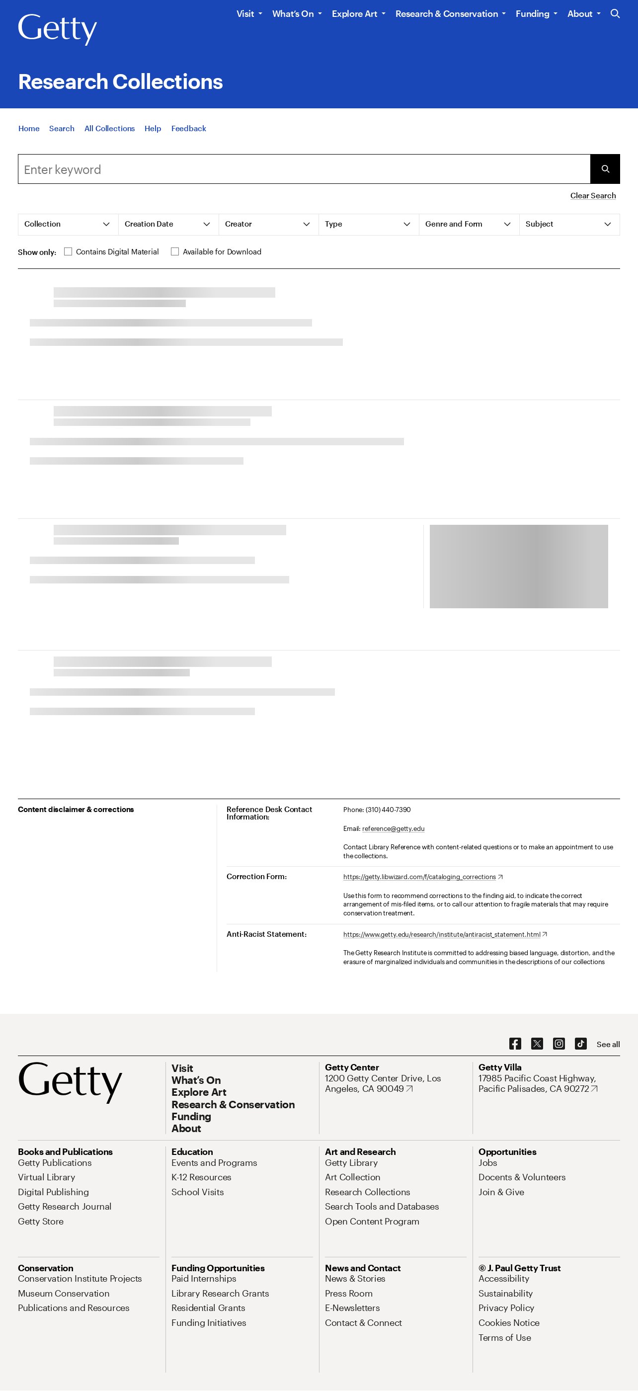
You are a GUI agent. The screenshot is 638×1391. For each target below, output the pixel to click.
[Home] (28, 128)
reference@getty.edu (393, 828)
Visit (245, 13)
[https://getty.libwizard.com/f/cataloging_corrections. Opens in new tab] (423, 877)
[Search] (61, 128)
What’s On (293, 13)
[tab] (68, 224)
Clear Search (593, 195)
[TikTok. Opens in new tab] (581, 1044)
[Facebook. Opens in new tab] (515, 1044)
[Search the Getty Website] (615, 14)
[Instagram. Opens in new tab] (559, 1044)
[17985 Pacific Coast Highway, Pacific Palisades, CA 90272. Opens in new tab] (549, 1083)
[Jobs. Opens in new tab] (487, 1162)
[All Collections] (109, 128)
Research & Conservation (447, 13)
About (580, 13)
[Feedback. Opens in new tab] (188, 128)
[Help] (153, 128)
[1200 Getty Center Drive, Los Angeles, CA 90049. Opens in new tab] (396, 1083)
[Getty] (57, 30)
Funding (532, 13)
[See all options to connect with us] (608, 1044)
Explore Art (355, 13)
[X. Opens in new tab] (537, 1044)
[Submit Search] (605, 169)
